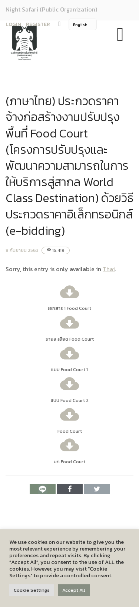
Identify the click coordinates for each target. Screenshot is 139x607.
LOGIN (13, 24)
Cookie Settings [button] (32, 590)
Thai (109, 268)
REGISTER (38, 24)
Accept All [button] (73, 590)
